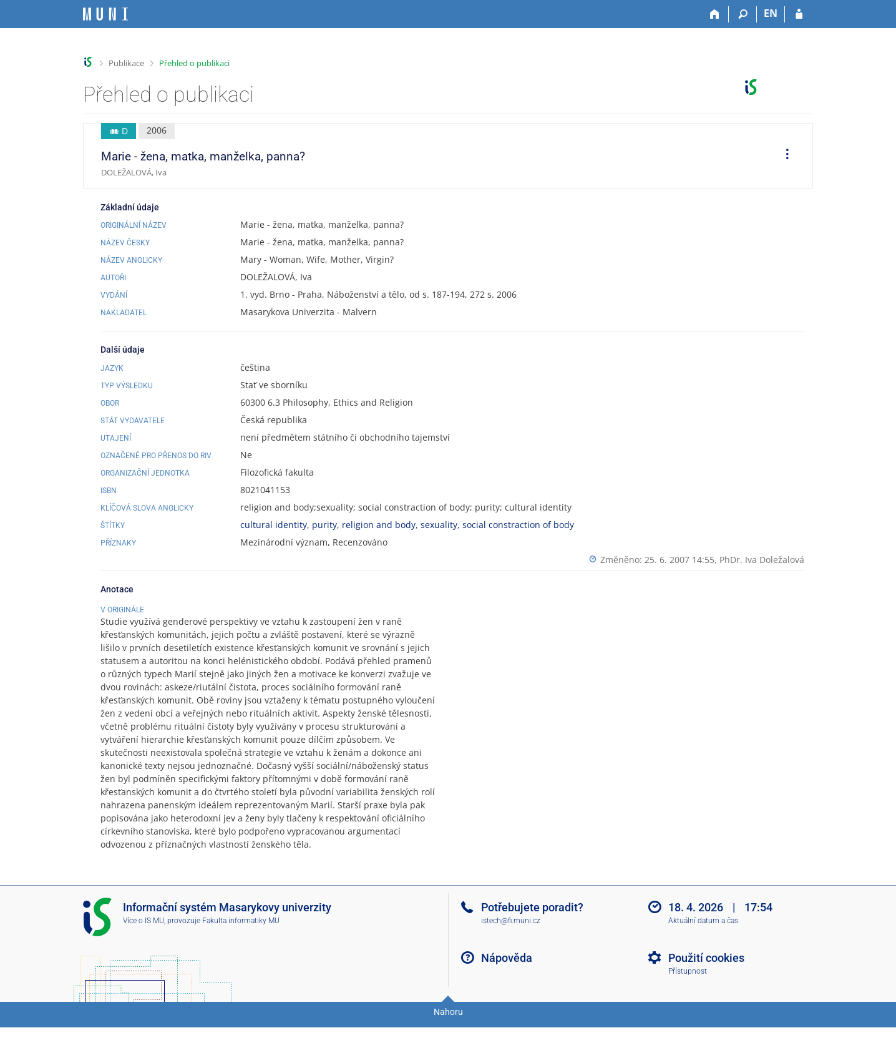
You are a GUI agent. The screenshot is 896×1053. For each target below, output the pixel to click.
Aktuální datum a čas (703, 952)
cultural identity (273, 525)
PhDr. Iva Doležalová (761, 560)
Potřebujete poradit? (532, 938)
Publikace (126, 63)
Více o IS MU (143, 952)
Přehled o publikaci (194, 63)
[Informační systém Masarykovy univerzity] (105, 14)
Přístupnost (687, 1002)
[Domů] (715, 14)
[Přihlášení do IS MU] (799, 14)
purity (324, 525)
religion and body (379, 525)
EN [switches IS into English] (770, 13)
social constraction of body (518, 525)
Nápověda (506, 989)
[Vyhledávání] (743, 14)
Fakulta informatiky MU (241, 952)
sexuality (439, 525)
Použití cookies (706, 989)
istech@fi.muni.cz (510, 952)
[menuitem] (783, 156)
